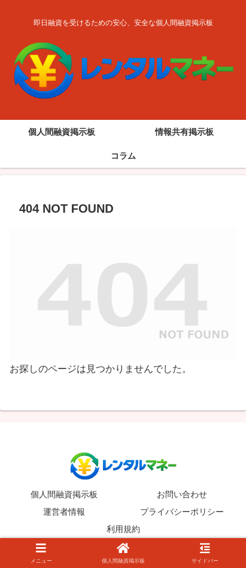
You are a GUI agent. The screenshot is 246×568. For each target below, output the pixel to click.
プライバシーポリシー (182, 511)
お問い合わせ (182, 494)
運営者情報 (64, 511)
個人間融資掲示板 (64, 494)
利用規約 (123, 529)
